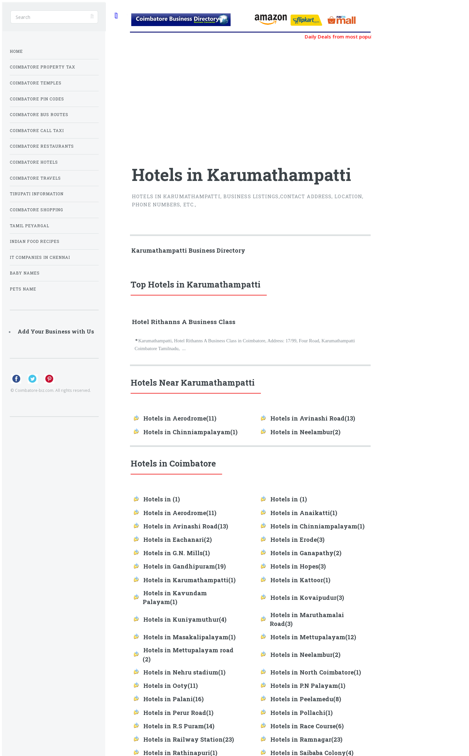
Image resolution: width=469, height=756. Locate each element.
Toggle (116, 15)
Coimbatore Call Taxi (37, 130)
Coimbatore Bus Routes (39, 114)
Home (16, 51)
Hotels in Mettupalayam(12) (313, 637)
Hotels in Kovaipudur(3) (307, 597)
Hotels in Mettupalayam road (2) (188, 654)
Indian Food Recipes (35, 241)
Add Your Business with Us (56, 331)
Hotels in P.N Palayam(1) (307, 685)
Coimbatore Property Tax (42, 67)
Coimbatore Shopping (36, 209)
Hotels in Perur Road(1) (178, 713)
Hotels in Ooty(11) (170, 685)
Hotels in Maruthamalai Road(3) (307, 619)
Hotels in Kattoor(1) (300, 580)
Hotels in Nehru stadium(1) (184, 672)
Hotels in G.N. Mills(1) (176, 553)
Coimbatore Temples (36, 83)
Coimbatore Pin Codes (37, 98)
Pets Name (23, 289)
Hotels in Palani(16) (173, 699)
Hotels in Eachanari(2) (177, 539)
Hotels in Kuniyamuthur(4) (184, 619)
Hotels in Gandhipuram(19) (184, 566)
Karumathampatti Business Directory (188, 250)
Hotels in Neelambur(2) (305, 432)
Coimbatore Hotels (34, 162)
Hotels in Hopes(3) (298, 566)
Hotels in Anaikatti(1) (303, 513)
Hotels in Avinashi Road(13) (312, 418)
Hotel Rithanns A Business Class (183, 322)
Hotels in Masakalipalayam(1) (189, 637)
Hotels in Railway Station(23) (188, 739)
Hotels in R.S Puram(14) (178, 726)
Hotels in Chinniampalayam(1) (190, 432)
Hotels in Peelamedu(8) (305, 699)
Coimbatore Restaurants (42, 146)
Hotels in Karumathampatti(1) (189, 580)
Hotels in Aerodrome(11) (179, 418)
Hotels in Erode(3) (297, 539)
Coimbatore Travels (35, 178)
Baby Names (25, 273)
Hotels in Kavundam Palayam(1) (175, 597)
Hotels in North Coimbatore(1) (315, 672)
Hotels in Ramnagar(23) (306, 739)
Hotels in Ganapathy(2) (305, 553)
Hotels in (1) (161, 499)
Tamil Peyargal (29, 225)
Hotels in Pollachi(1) (301, 713)
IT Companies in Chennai (40, 257)
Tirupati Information (37, 193)
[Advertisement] (211, 99)
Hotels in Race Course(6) (307, 726)
